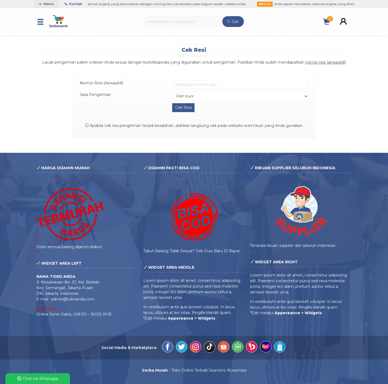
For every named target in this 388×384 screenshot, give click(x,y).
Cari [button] (233, 21)
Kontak (73, 4)
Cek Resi (194, 50)
